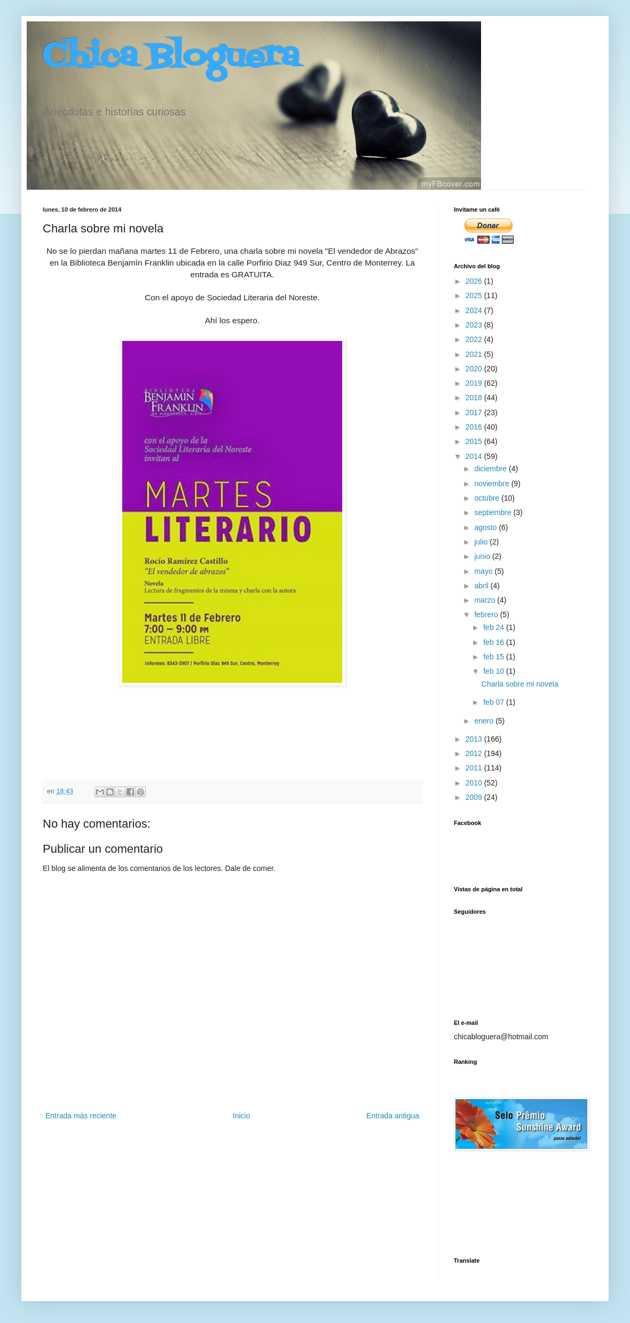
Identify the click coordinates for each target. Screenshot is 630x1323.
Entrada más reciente (80, 1115)
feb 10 (494, 671)
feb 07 (494, 702)
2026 (475, 281)
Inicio (241, 1115)
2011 (475, 768)
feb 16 (494, 642)
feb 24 (494, 627)
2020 (475, 368)
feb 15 (494, 656)
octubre (487, 498)
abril (482, 585)
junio (483, 556)
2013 (475, 739)
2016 (475, 427)
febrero (487, 614)
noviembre (492, 483)
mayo (484, 571)
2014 (475, 456)
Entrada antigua (392, 1115)
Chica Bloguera (171, 57)
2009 (475, 797)
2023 (475, 325)
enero (484, 721)
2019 (475, 383)
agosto (486, 527)
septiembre (493, 512)
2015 (475, 441)
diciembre (491, 468)
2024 (475, 310)
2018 (475, 397)
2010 (475, 783)
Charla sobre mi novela (520, 684)
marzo (485, 600)
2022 (475, 339)
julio (482, 542)
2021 (475, 354)
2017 (475, 412)
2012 (475, 753)
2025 (475, 295)
